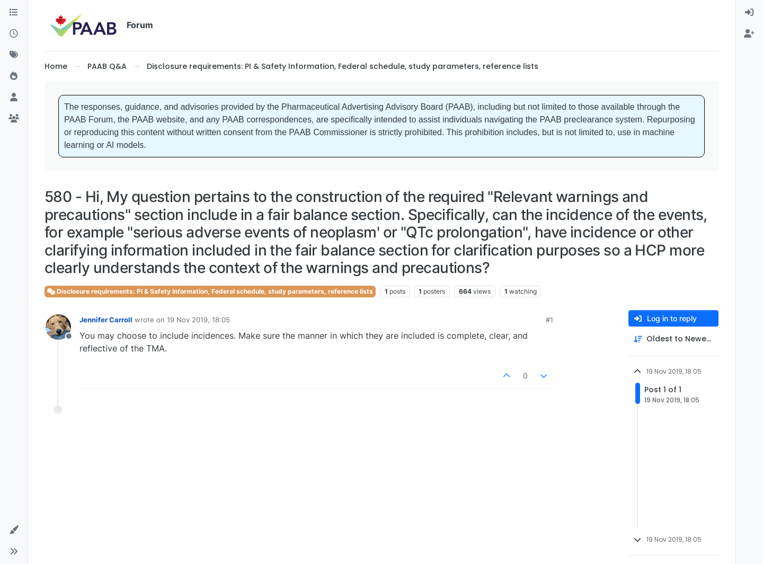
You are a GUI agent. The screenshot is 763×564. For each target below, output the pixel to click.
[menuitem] (749, 12)
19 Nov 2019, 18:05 (198, 319)
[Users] (13, 97)
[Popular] (13, 76)
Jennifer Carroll (105, 319)
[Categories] (13, 12)
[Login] (749, 12)
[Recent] (13, 33)
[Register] (749, 33)
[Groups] (13, 118)
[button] (13, 530)
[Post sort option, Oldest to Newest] (673, 339)
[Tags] (13, 55)
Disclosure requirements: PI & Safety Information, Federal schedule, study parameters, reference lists (210, 291)
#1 (549, 319)
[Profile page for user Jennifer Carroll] (58, 327)
